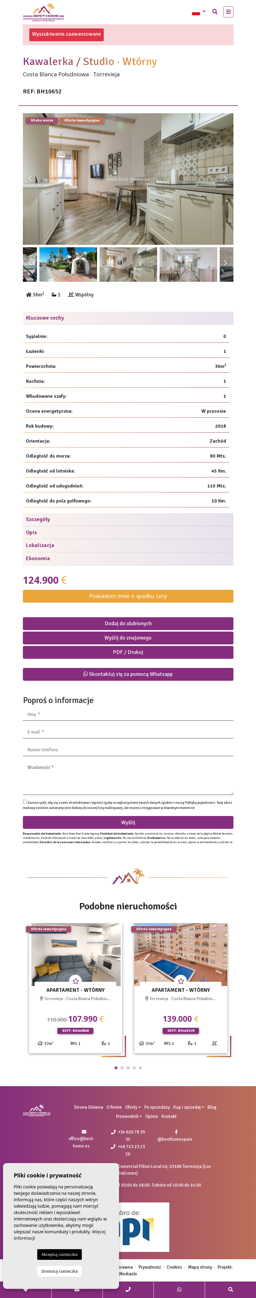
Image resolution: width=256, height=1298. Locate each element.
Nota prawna (120, 1267)
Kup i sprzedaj (187, 1107)
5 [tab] (140, 1067)
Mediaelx (128, 1274)
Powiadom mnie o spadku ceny (128, 596)
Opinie (151, 1116)
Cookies (174, 1267)
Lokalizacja (40, 545)
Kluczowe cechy (45, 317)
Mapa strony (200, 1267)
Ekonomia (38, 558)
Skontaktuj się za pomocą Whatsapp (128, 674)
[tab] (128, 318)
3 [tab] (128, 1067)
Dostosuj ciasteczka (59, 1271)
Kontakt (169, 1116)
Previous (30, 179)
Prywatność (150, 1267)
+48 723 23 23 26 (128, 1150)
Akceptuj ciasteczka (59, 1254)
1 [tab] (115, 1067)
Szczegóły (38, 519)
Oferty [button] (131, 1107)
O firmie (114, 1107)
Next (225, 179)
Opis (31, 532)
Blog (211, 1107)
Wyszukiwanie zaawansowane (66, 34)
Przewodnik (127, 1116)
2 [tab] (122, 1067)
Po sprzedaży (157, 1107)
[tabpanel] (75, 990)
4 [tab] (134, 1067)
